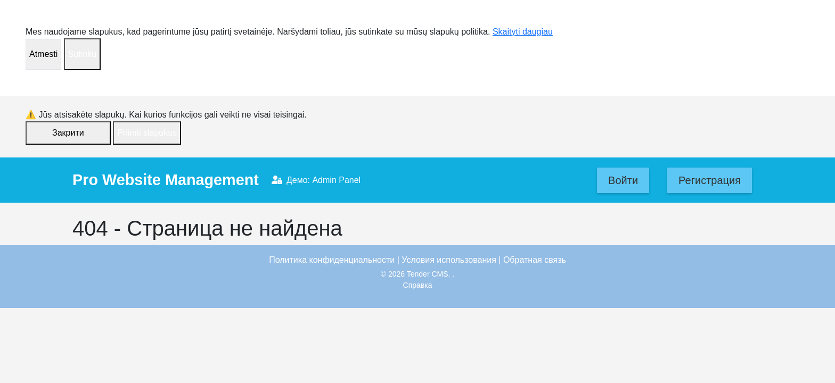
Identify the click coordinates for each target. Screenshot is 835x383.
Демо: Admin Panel (316, 180)
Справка (417, 285)
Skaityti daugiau (523, 31)
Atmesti (43, 54)
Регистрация (709, 180)
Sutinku (82, 54)
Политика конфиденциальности (332, 259)
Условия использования (449, 259)
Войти (623, 180)
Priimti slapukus (147, 132)
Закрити (68, 132)
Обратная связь (534, 259)
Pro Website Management (165, 179)
